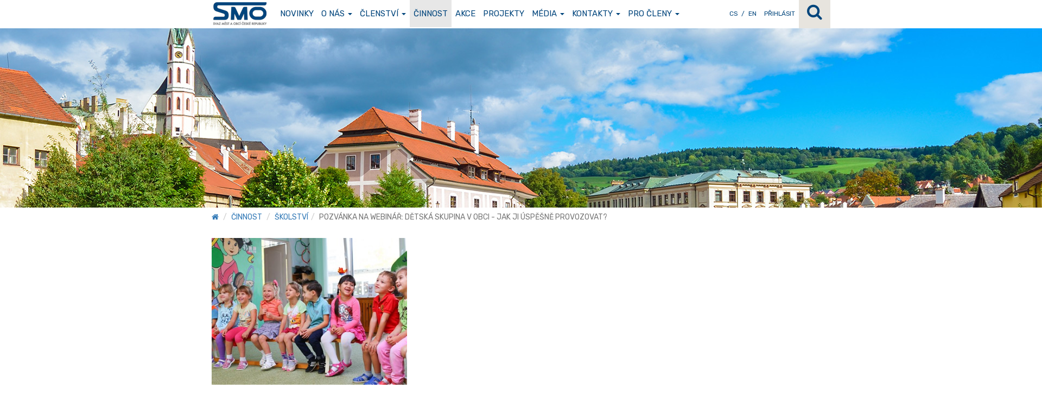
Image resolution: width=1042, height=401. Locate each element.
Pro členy (653, 13)
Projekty (503, 13)
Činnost (431, 13)
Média (548, 13)
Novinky (297, 13)
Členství (383, 13)
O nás (336, 13)
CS (733, 13)
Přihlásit (779, 13)
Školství (291, 217)
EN (752, 13)
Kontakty (596, 13)
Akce (465, 13)
